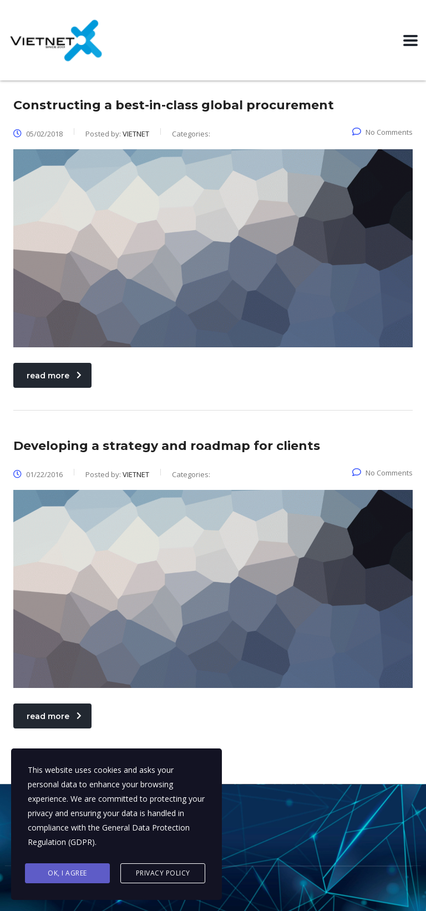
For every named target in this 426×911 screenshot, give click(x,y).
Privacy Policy (163, 873)
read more (54, 376)
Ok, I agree (67, 873)
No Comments (382, 132)
